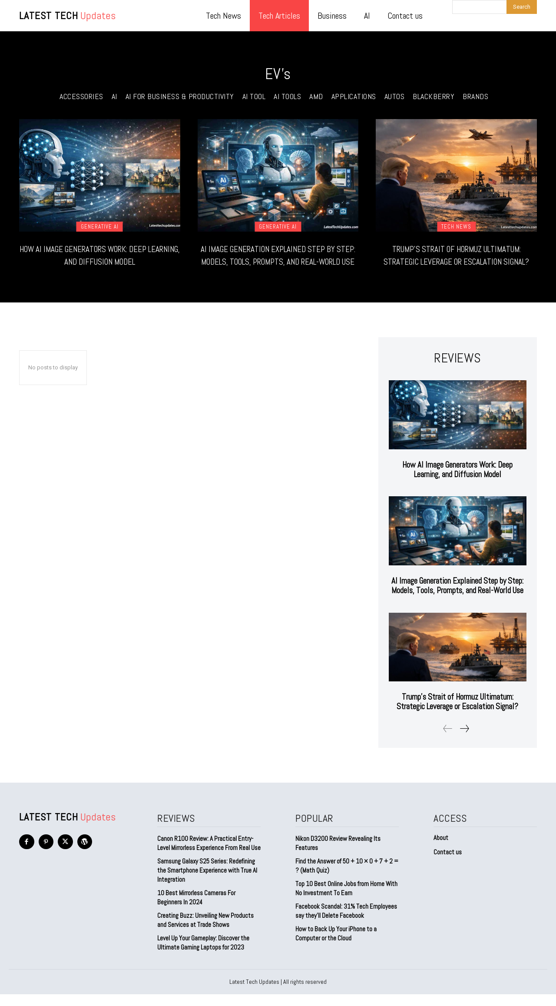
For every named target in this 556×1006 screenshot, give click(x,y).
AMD (316, 96)
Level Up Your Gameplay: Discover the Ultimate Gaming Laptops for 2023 (203, 954)
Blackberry (433, 96)
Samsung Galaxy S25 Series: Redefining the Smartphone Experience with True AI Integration (207, 882)
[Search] (521, 7)
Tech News (456, 226)
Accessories (81, 96)
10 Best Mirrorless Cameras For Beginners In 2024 (196, 909)
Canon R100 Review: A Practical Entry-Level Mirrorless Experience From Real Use (209, 854)
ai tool (254, 96)
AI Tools (287, 96)
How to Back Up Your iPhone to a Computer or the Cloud (336, 945)
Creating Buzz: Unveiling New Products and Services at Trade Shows (205, 931)
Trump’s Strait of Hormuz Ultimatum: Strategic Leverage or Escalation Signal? (456, 261)
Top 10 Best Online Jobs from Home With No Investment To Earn (346, 900)
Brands (475, 96)
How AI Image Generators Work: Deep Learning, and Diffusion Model (99, 255)
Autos (394, 96)
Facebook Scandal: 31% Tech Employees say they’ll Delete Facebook (346, 922)
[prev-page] (447, 740)
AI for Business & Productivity (180, 96)
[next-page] (464, 740)
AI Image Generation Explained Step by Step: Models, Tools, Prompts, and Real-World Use (277, 261)
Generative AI (100, 226)
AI (114, 96)
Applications (353, 96)
